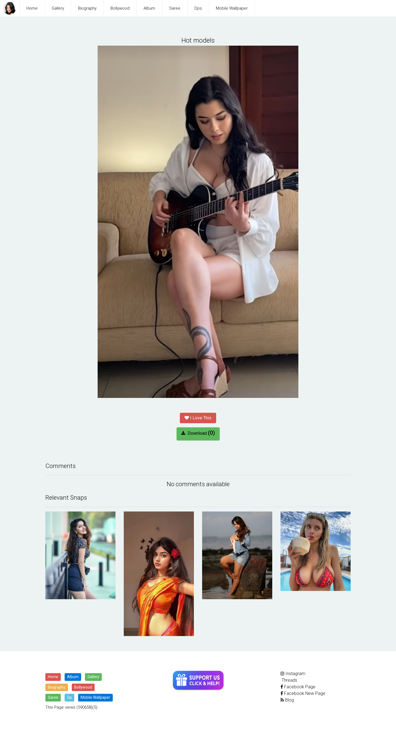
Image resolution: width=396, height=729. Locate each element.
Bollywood (120, 8)
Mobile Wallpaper (232, 8)
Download (198, 432)
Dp (69, 697)
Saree (174, 8)
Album (149, 8)
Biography (87, 8)
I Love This (198, 417)
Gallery (58, 8)
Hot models (198, 40)
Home (32, 8)
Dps (198, 8)
